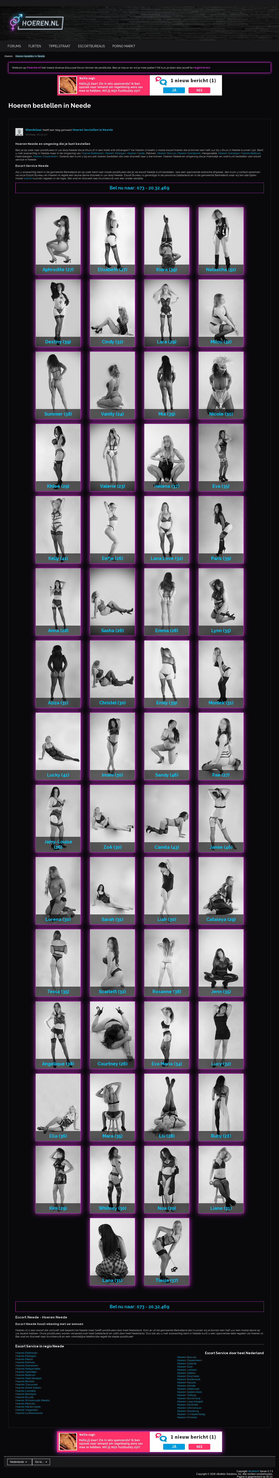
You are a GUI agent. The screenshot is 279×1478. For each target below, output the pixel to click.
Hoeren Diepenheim (45, 156)
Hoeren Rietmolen (92, 153)
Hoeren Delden (186, 1373)
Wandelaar (33, 130)
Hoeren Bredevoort (188, 1379)
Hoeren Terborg (186, 1395)
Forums (14, 46)
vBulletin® (253, 1471)
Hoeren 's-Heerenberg (191, 1414)
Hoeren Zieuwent (26, 1384)
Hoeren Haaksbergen (28, 1378)
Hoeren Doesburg (188, 1411)
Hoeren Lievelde (25, 1390)
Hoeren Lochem (187, 1369)
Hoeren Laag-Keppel (190, 1401)
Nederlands (18, 1462)
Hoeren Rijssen (186, 1382)
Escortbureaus (91, 46)
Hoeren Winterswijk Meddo (32, 1400)
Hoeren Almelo (186, 1385)
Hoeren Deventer (187, 1404)
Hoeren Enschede (188, 1376)
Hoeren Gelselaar (228, 153)
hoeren (28, 178)
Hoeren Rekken (25, 1362)
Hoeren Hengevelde (27, 1368)
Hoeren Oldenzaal (188, 1388)
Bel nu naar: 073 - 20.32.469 (139, 188)
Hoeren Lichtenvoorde (29, 1413)
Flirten (35, 46)
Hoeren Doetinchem (189, 1392)
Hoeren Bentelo (25, 1381)
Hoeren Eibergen (115, 153)
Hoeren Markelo (25, 1403)
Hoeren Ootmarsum (189, 1407)
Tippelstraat (59, 46)
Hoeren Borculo (166, 153)
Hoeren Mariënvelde (28, 1406)
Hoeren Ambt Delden (28, 1387)
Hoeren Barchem (25, 1394)
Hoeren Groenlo (186, 1363)
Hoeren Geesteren (189, 153)
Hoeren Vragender (26, 1409)
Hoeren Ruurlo (24, 1397)
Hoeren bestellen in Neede (30, 56)
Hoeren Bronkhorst (188, 1398)
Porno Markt (123, 46)
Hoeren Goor (185, 1366)
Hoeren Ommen (187, 1417)
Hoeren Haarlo (136, 153)
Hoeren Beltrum (251, 153)
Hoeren (9, 56)
